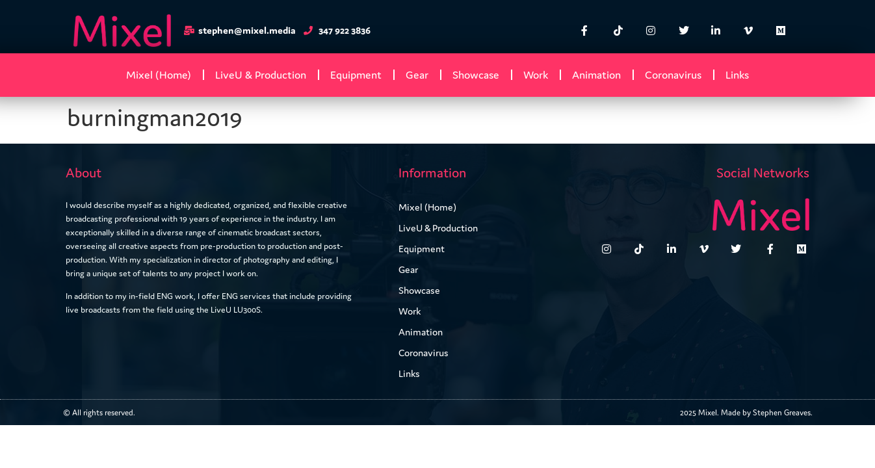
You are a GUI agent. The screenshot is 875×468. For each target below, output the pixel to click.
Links (737, 75)
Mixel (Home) (158, 75)
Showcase (475, 75)
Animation (596, 75)
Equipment (356, 75)
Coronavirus (673, 75)
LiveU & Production (260, 75)
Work (535, 75)
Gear (417, 75)
